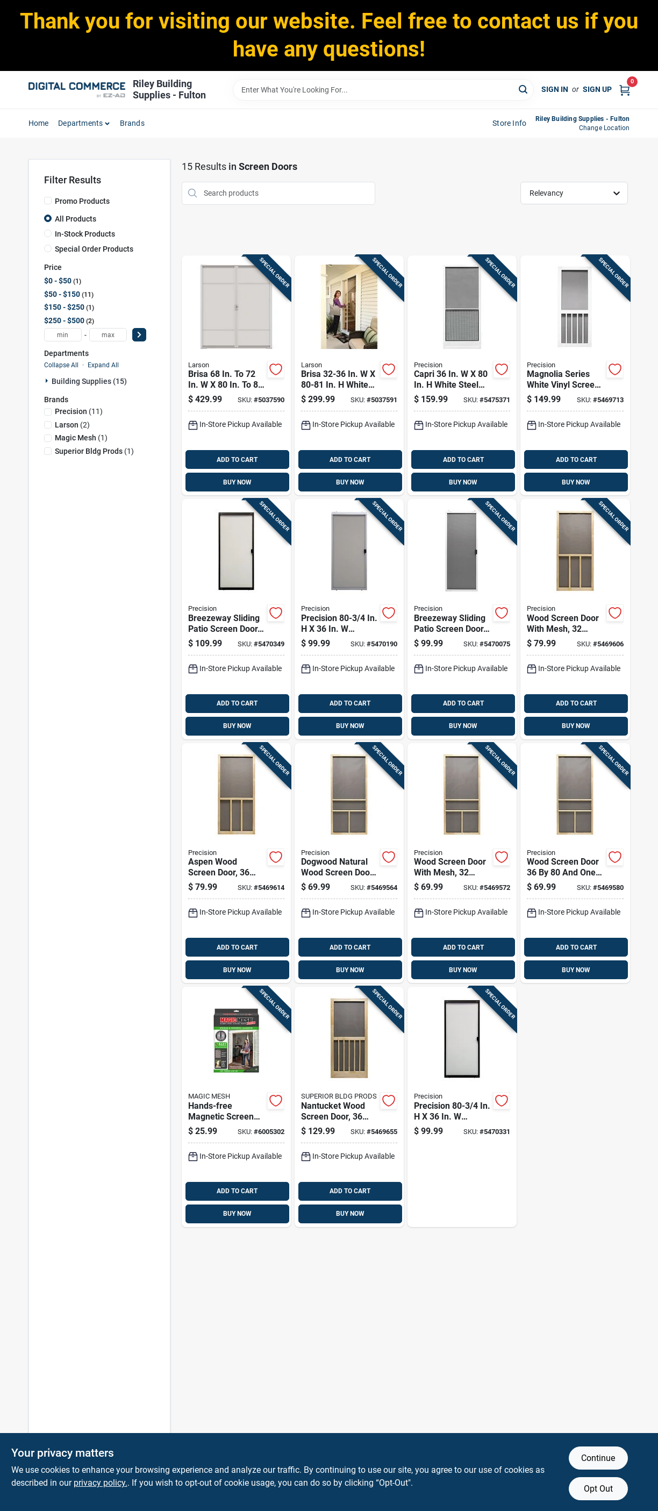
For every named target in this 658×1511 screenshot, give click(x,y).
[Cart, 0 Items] (624, 89)
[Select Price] (139, 334)
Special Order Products (94, 249)
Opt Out (598, 1489)
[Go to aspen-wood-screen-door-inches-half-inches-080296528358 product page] (236, 863)
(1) (81, 437)
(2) (72, 424)
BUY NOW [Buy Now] (237, 482)
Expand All (103, 365)
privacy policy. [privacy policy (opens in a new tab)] (100, 1483)
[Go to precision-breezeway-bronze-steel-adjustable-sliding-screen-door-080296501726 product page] (462, 1107)
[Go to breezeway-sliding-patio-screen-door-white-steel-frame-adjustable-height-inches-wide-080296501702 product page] (462, 619)
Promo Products (82, 201)
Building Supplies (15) (89, 381)
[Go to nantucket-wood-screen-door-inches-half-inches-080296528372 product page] (349, 1107)
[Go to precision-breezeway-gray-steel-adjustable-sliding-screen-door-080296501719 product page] (349, 619)
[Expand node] (48, 381)
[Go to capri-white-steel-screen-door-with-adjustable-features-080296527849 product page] (462, 375)
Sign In (554, 89)
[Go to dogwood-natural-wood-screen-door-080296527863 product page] (349, 863)
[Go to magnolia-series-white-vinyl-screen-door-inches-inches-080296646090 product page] (575, 375)
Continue (598, 1458)
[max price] (108, 334)
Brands (132, 123)
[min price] (63, 334)
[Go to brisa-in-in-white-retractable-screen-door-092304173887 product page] (349, 375)
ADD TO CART (237, 460)
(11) (79, 411)
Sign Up (597, 89)
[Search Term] (383, 90)
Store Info (509, 123)
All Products (75, 219)
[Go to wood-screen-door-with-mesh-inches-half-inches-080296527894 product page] (462, 863)
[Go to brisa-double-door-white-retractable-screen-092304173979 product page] (236, 375)
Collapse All (61, 365)
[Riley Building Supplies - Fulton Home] (76, 89)
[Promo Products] (48, 200)
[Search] (524, 89)
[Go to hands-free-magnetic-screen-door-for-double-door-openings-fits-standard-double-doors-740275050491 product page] (236, 1107)
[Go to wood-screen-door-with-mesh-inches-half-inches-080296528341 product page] (575, 619)
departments (80, 123)
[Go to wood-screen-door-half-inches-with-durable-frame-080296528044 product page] (575, 863)
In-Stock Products (85, 234)
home (38, 123)
